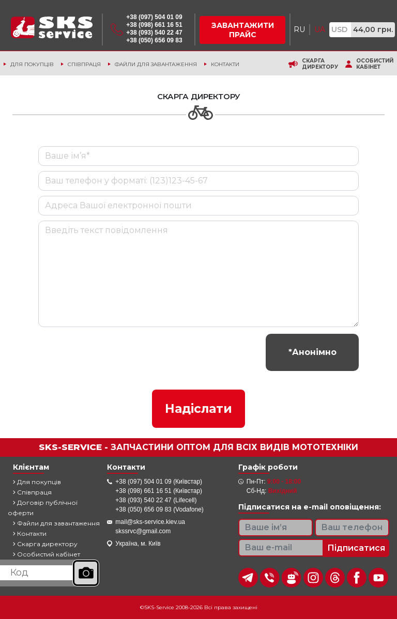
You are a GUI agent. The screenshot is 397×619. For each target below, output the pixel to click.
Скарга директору (320, 64)
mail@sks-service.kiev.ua (150, 521)
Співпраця (84, 64)
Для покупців (32, 64)
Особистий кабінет (374, 64)
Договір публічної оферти (43, 508)
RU (299, 29)
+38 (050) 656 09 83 (154, 40)
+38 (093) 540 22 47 (154, 32)
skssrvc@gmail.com (143, 531)
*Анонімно (312, 352)
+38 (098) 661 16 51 (154, 24)
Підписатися (356, 548)
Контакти (225, 64)
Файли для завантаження (156, 64)
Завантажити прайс (242, 30)
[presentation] (116, 352)
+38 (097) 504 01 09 (154, 17)
